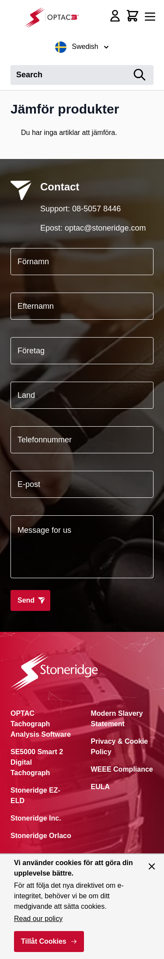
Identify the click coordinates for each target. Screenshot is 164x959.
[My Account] (115, 16)
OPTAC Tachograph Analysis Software (40, 724)
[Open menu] (150, 16)
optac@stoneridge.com (105, 228)
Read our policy (38, 918)
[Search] (140, 75)
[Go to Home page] (54, 17)
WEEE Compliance (122, 769)
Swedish (81, 47)
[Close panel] (152, 866)
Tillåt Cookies (43, 941)
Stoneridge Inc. (35, 818)
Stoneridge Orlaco (40, 835)
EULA (100, 786)
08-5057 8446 (96, 208)
